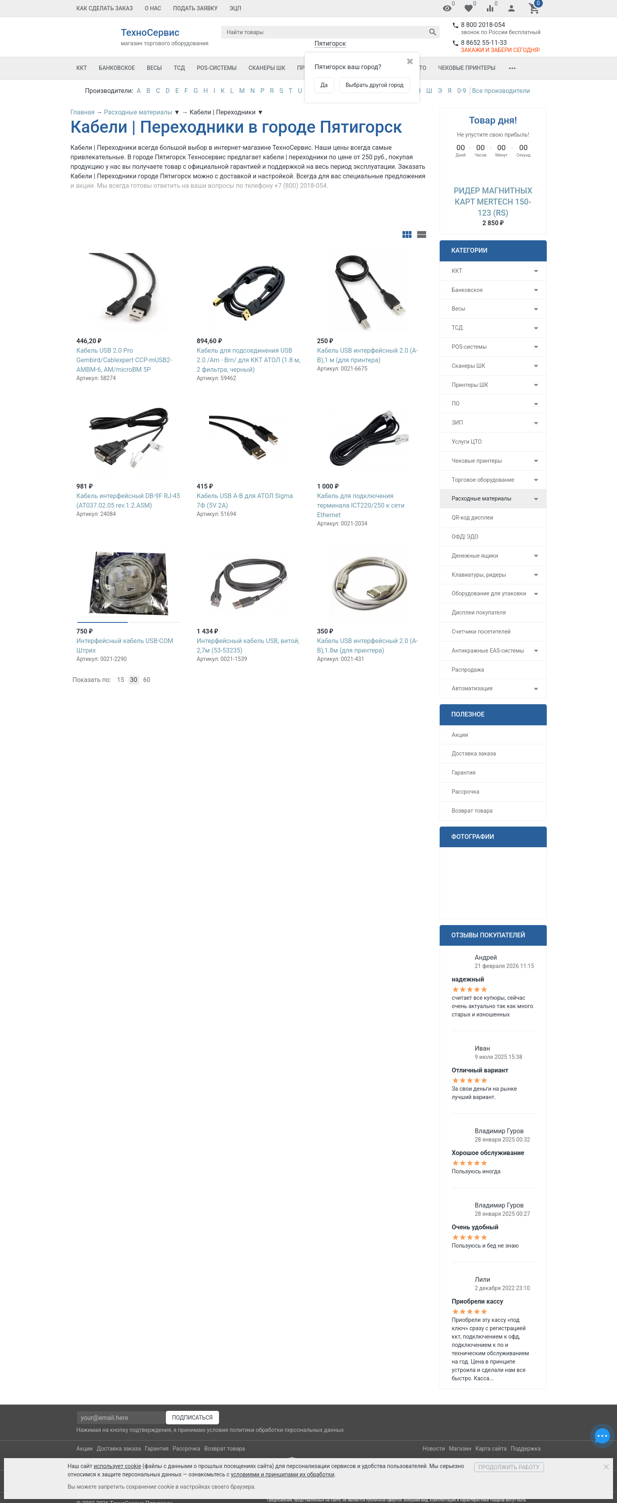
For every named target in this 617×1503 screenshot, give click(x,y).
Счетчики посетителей (481, 631)
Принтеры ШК (470, 385)
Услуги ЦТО (467, 442)
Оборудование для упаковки (489, 593)
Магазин (460, 1448)
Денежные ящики (475, 556)
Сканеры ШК (267, 68)
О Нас (153, 8)
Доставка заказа (474, 753)
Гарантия (464, 772)
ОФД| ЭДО (465, 536)
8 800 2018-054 (483, 25)
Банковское (117, 68)
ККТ (82, 68)
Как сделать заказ (105, 8)
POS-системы (217, 68)
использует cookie (117, 1466)
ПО (456, 403)
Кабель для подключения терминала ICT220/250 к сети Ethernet (360, 505)
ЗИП (457, 422)
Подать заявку (195, 8)
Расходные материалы (481, 498)
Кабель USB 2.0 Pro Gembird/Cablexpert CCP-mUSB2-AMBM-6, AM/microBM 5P (124, 360)
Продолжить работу (509, 1467)
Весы (154, 68)
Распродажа (468, 669)
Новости (434, 1448)
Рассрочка (466, 791)
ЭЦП (236, 8)
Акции (460, 735)
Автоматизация (472, 688)
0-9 (461, 91)
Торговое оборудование (483, 480)
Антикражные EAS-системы (488, 650)
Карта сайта (491, 1448)
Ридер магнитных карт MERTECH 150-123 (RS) (493, 202)
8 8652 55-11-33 (484, 42)
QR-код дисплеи (473, 517)
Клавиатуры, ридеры (479, 575)
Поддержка (526, 1448)
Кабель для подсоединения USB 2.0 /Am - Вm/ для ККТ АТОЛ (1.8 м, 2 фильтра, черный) (248, 360)
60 (146, 680)
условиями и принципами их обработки (282, 1474)
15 (120, 680)
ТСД (179, 68)
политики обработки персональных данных (286, 1430)
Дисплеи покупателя (479, 612)
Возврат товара (472, 811)
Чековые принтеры (466, 68)
